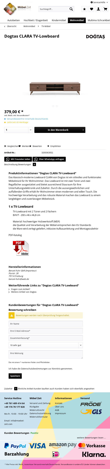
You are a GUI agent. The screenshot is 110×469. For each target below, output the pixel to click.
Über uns (59, 406)
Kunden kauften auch (44, 388)
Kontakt (58, 403)
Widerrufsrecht (37, 410)
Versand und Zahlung (40, 403)
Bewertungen (27, 164)
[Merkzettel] (91, 9)
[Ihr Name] (46, 324)
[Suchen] (71, 9)
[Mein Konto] (98, 9)
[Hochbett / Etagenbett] (36, 20)
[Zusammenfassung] (46, 338)
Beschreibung (11, 164)
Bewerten (35, 146)
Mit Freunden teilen (18, 159)
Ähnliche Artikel (25, 388)
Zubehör (11, 388)
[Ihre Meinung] (46, 354)
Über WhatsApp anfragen (49, 159)
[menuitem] (56, 10)
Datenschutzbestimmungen (34, 368)
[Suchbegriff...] (56, 9)
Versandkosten (67, 464)
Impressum (60, 413)
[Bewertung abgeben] (46, 345)
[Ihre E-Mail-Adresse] (46, 331)
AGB (57, 410)
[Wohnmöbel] (77, 20)
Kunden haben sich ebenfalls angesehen (74, 388)
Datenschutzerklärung (40, 413)
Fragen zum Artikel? (19, 289)
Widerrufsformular (39, 416)
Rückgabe (34, 406)
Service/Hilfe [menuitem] (98, 2)
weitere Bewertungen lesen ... (91, 437)
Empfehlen (54, 146)
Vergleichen (11, 146)
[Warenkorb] (105, 9)
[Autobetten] (13, 20)
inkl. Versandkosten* (21, 115)
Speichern (15, 376)
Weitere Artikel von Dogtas (23, 292)
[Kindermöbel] (59, 20)
